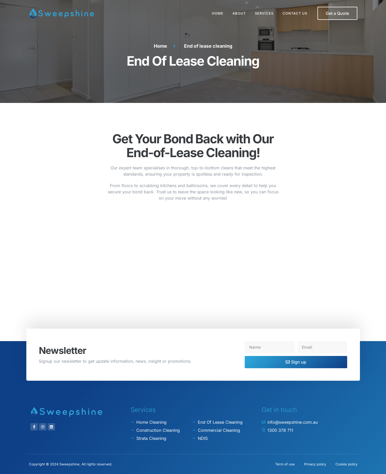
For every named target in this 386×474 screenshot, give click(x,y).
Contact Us (295, 13)
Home (217, 13)
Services (264, 13)
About (239, 13)
